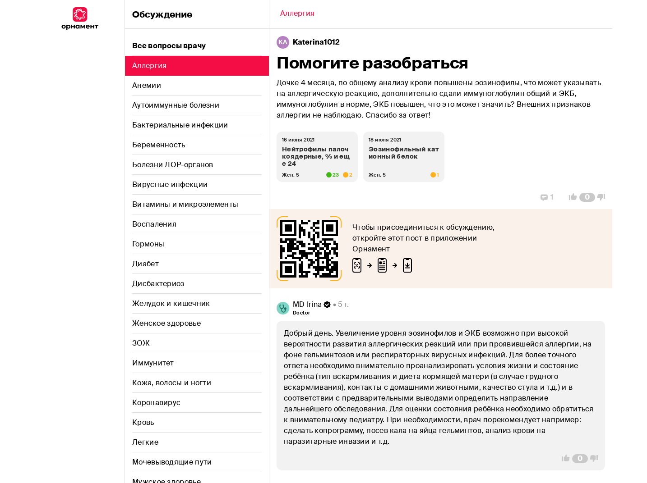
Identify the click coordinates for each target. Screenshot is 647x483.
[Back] (297, 14)
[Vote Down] (603, 197)
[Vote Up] (570, 197)
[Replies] (547, 197)
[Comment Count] (587, 197)
